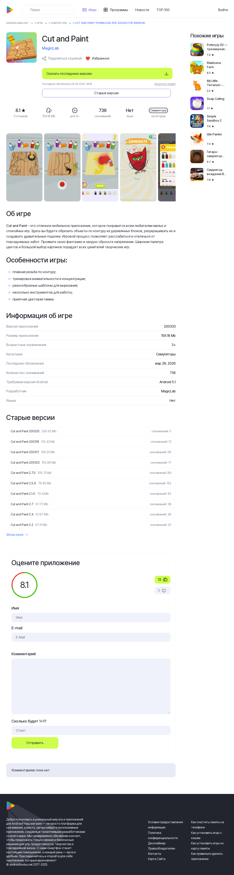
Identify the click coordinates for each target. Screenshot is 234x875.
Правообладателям (161, 842)
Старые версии (150, 73)
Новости (144, 10)
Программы (121, 10)
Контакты (154, 847)
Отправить (34, 737)
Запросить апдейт (165, 83)
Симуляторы (65, 22)
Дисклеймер (156, 837)
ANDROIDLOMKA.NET (19, 22)
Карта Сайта (156, 853)
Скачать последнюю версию (69, 73)
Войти (223, 10)
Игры (94, 10)
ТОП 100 (164, 10)
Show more (17, 529)
